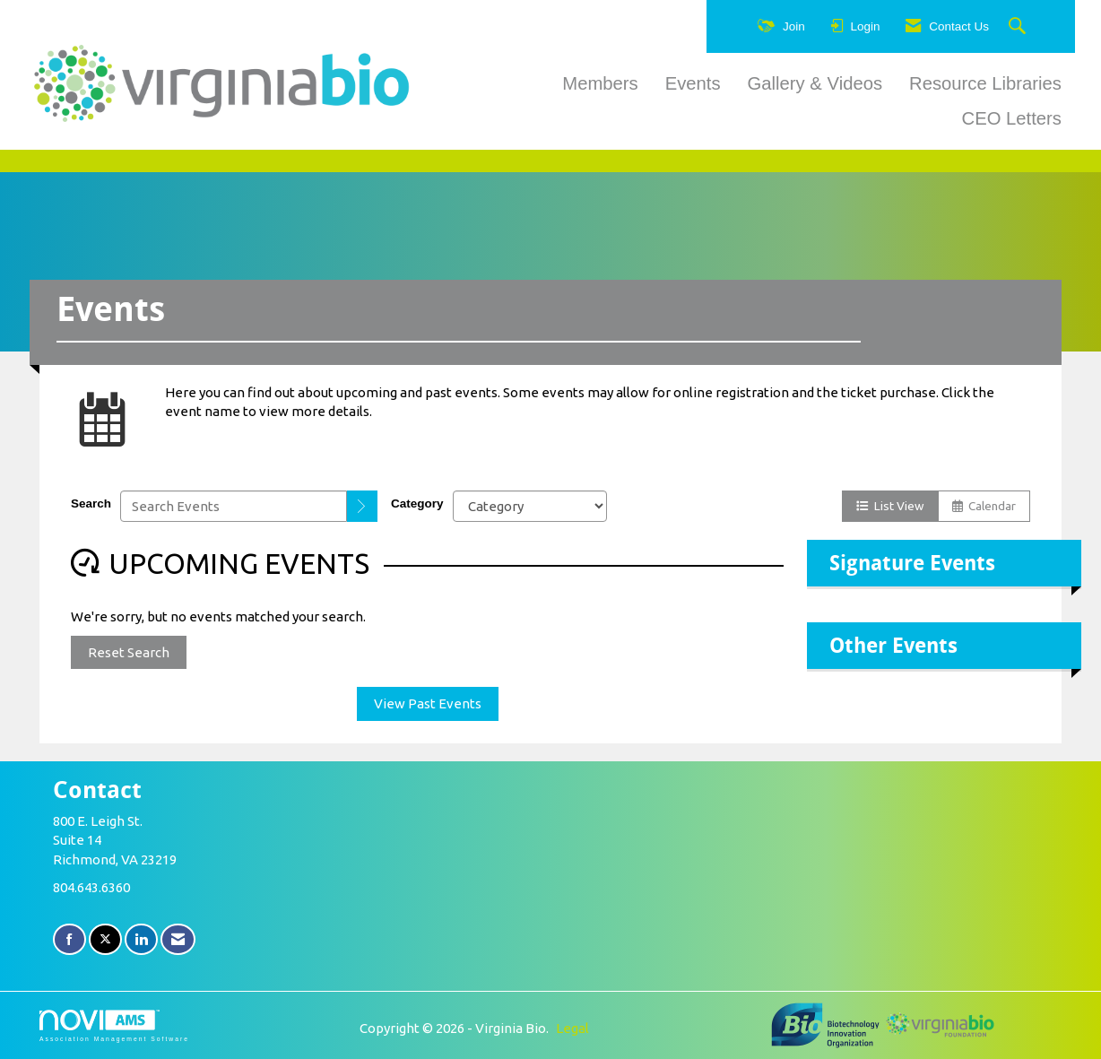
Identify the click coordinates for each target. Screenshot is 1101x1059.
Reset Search (128, 652)
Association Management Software (114, 1026)
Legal (572, 1028)
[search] (362, 506)
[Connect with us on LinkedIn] (141, 939)
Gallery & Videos (815, 83)
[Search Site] (1019, 27)
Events (693, 83)
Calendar (984, 506)
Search (91, 503)
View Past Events (427, 703)
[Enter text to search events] (233, 506)
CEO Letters (1012, 118)
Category (417, 503)
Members (599, 83)
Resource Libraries (985, 83)
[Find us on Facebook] (69, 939)
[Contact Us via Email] (177, 939)
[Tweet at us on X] (105, 939)
